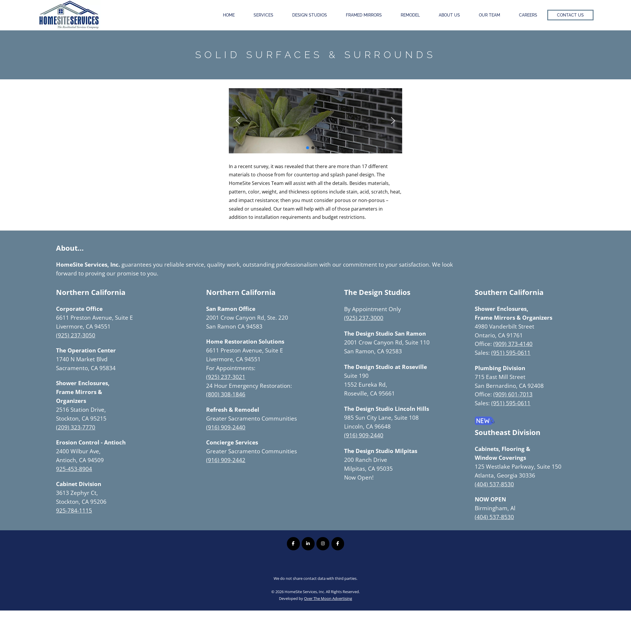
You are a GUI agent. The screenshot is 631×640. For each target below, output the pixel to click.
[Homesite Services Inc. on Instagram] (322, 543)
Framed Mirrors (364, 15)
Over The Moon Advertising (328, 598)
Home (229, 15)
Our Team (489, 15)
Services (263, 15)
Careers (528, 15)
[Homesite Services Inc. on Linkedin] (308, 543)
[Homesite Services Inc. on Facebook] (293, 543)
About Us (449, 15)
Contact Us (570, 15)
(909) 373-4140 (513, 343)
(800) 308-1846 (225, 394)
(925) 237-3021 (225, 376)
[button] (238, 120)
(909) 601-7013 (513, 394)
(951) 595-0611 (510, 352)
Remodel (410, 15)
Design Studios (309, 15)
